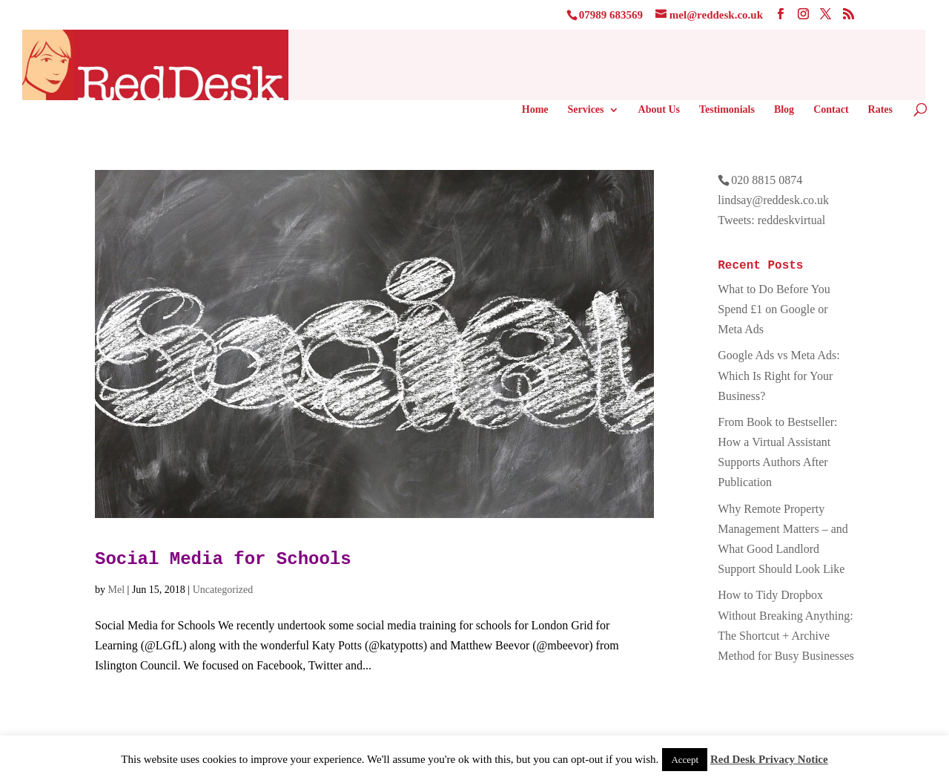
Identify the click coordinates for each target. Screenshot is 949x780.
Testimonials (727, 110)
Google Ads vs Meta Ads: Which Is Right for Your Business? (778, 375)
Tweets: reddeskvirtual (771, 220)
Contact (830, 110)
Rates (880, 110)
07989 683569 (611, 15)
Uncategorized (223, 589)
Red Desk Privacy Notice (769, 759)
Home (535, 110)
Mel (116, 589)
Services (586, 110)
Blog (784, 110)
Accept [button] (684, 759)
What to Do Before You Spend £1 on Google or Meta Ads (774, 309)
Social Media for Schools (223, 559)
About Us (659, 110)
